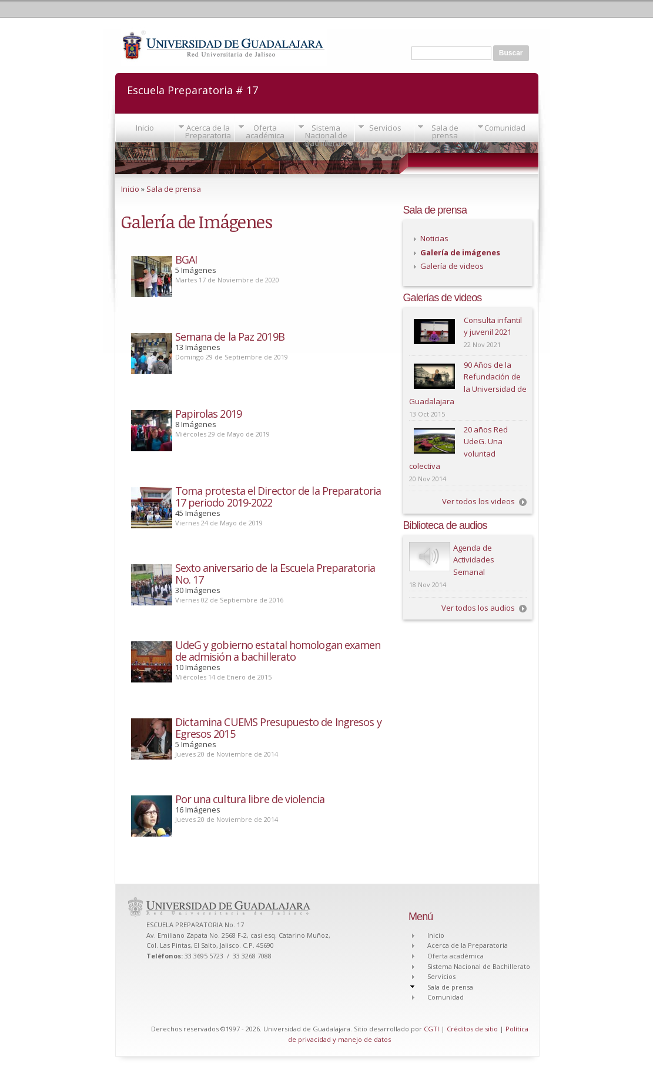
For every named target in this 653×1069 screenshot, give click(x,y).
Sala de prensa (444, 131)
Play (429, 556)
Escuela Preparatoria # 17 (192, 89)
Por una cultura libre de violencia (249, 799)
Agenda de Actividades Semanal (473, 560)
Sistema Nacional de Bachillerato (326, 135)
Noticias (434, 238)
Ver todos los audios (478, 607)
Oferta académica (265, 131)
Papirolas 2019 (208, 414)
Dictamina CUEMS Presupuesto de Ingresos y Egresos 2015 (278, 728)
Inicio (145, 127)
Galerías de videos (442, 298)
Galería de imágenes (460, 252)
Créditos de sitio (472, 1028)
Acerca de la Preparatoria (208, 131)
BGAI (186, 259)
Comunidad (504, 127)
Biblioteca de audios (445, 525)
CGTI (431, 1028)
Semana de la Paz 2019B (229, 336)
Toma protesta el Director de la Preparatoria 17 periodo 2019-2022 (278, 496)
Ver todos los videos (478, 501)
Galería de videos (452, 266)
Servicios (385, 127)
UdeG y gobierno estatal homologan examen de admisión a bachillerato (278, 651)
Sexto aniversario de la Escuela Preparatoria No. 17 (275, 574)
